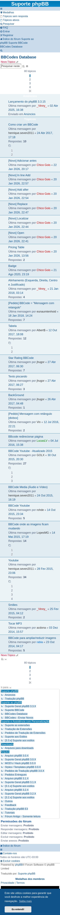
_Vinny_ (42, 105)
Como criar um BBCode (23, 124)
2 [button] (30, 79)
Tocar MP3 (15, 623)
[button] (30, 91)
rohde (40, 509)
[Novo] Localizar (18, 218)
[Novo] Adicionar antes (22, 160)
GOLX (40, 455)
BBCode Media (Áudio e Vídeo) (28, 487)
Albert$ (40, 330)
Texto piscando (17, 376)
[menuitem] (7, 12)
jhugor (40, 362)
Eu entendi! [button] (18, 909)
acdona (41, 627)
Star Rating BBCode (21, 358)
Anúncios (29, 114)
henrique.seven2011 (21, 133)
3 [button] (30, 83)
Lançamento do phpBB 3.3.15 (27, 101)
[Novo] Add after (18, 189)
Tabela (12, 326)
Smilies (12, 604)
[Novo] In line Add (19, 175)
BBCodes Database (18, 57)
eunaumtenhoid (46, 311)
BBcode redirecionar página (25, 436)
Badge (12, 266)
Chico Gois (43, 165)
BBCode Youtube (19, 505)
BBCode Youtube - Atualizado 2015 (30, 451)
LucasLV (42, 440)
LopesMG (43, 532)
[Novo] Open (16, 232)
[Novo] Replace (18, 204)
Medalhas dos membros (29, 879)
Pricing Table (16, 247)
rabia (40, 642)
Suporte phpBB (26, 873)
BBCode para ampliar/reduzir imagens (32, 638)
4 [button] (30, 87)
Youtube (13, 560)
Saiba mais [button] (25, 901)
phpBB (19, 864)
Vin (39, 422)
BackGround (16, 395)
